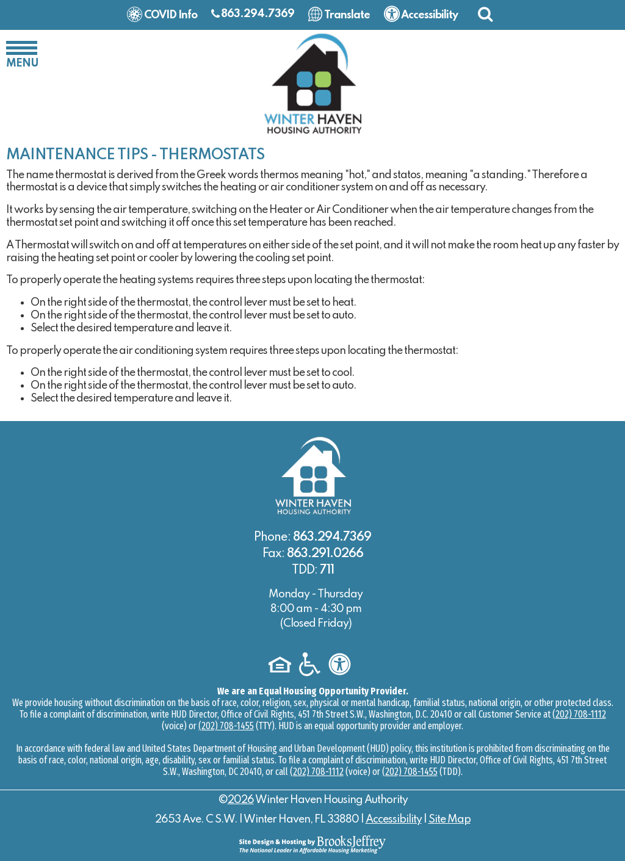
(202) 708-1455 (226, 726)
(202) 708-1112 (579, 714)
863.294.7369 (257, 14)
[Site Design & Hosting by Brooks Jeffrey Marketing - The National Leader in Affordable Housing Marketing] (312, 844)
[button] (485, 14)
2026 (241, 799)
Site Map (449, 819)
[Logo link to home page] (312, 83)
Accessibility (394, 819)
